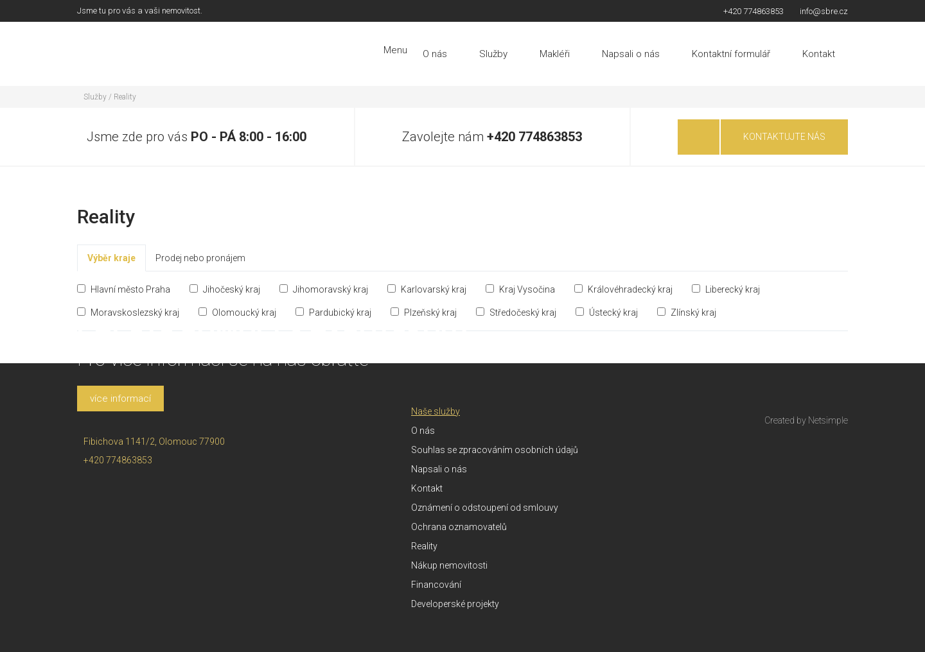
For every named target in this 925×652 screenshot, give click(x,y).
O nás (435, 54)
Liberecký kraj (726, 289)
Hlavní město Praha (123, 289)
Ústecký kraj (607, 312)
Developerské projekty (455, 604)
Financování (436, 584)
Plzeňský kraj (424, 312)
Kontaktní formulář (731, 54)
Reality (125, 96)
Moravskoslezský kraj (128, 312)
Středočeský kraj (516, 312)
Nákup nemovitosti (449, 565)
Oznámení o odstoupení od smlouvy (484, 507)
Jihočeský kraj (224, 289)
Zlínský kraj (686, 312)
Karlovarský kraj (426, 289)
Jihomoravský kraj (323, 289)
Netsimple (828, 420)
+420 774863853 (534, 136)
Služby (493, 54)
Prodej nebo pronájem (200, 258)
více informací (120, 398)
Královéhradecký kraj (623, 289)
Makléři (555, 54)
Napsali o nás (631, 54)
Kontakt (818, 54)
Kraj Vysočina (520, 289)
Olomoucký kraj (237, 312)
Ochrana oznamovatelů (459, 527)
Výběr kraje (111, 258)
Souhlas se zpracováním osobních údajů (494, 450)
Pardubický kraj (333, 312)
